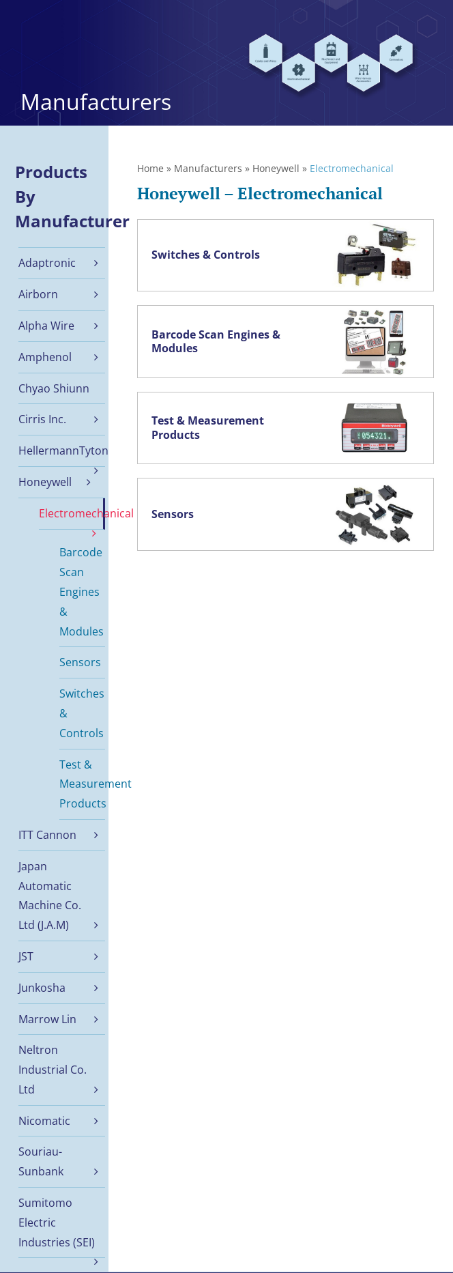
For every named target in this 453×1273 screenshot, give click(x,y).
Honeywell (275, 168)
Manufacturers (208, 168)
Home (150, 168)
